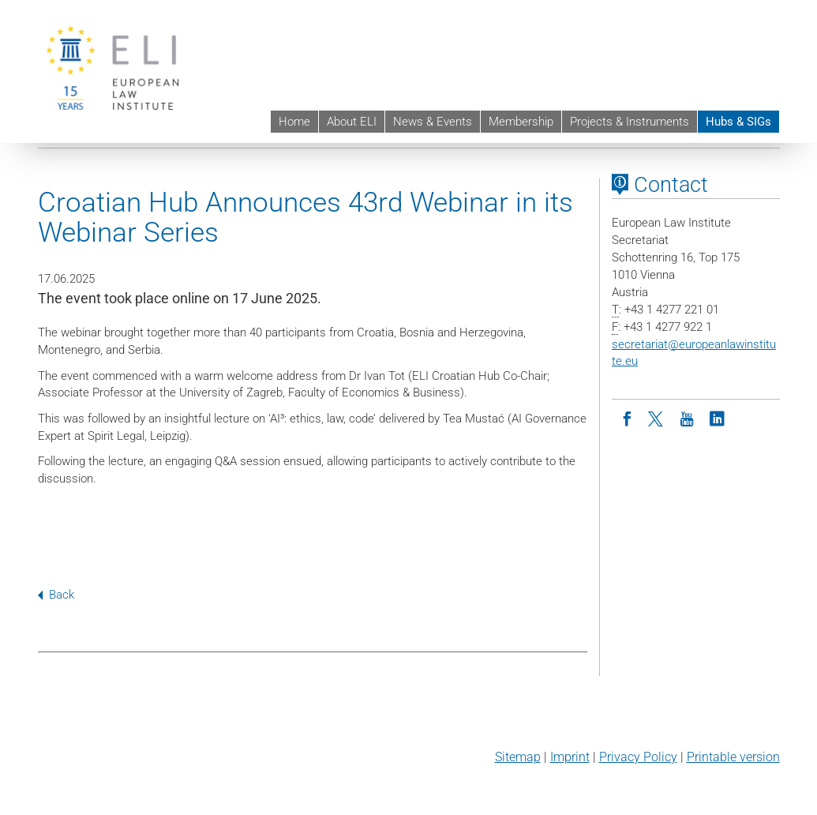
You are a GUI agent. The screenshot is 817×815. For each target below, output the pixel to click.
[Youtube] (687, 418)
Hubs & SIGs (738, 122)
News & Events (432, 122)
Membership (521, 122)
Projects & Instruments (629, 122)
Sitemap (518, 756)
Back (56, 595)
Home (294, 122)
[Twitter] (657, 418)
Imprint (570, 756)
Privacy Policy (638, 756)
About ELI (352, 122)
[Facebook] (627, 418)
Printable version (733, 756)
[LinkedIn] (717, 418)
